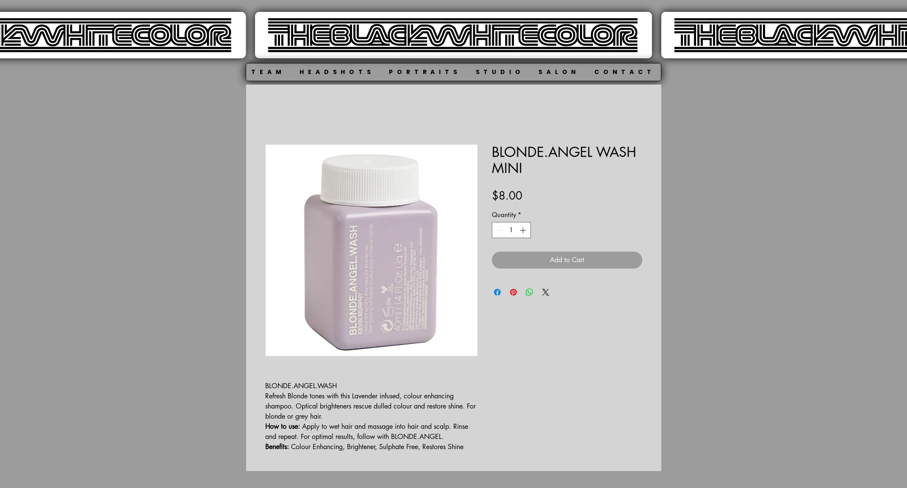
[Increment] (524, 230)
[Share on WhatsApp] (529, 292)
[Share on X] (546, 292)
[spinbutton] (511, 230)
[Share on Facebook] (497, 292)
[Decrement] (499, 230)
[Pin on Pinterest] (513, 292)
